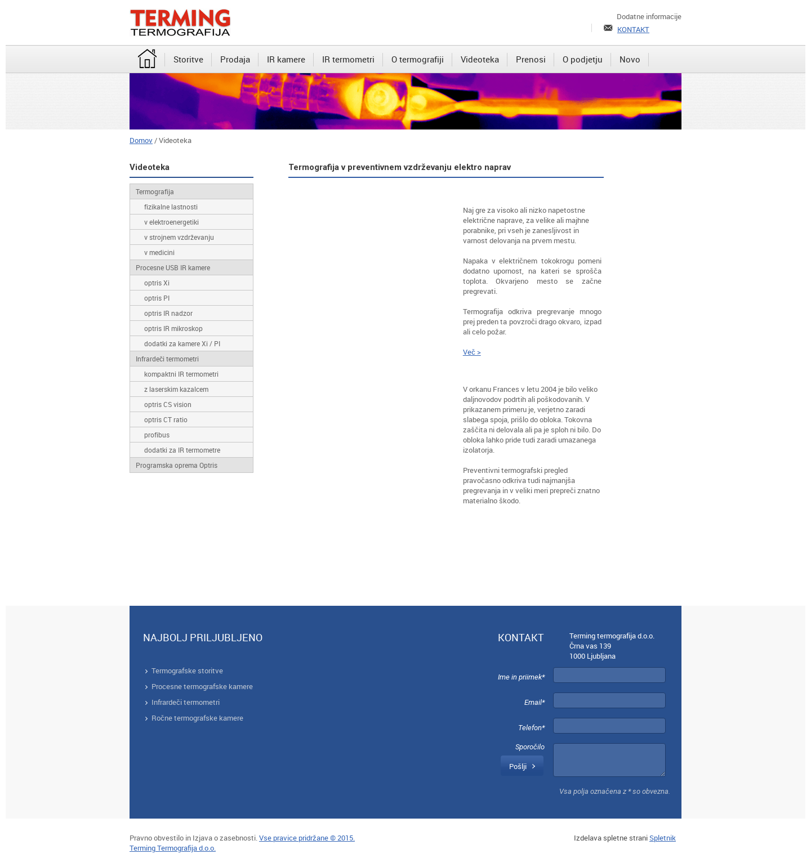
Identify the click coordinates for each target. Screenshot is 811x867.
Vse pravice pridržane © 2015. (307, 838)
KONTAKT (633, 29)
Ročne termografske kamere (197, 718)
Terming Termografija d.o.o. (173, 848)
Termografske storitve (187, 670)
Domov (141, 140)
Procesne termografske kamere (202, 686)
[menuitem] (147, 59)
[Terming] (180, 22)
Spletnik (662, 838)
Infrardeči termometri (185, 702)
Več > (472, 352)
